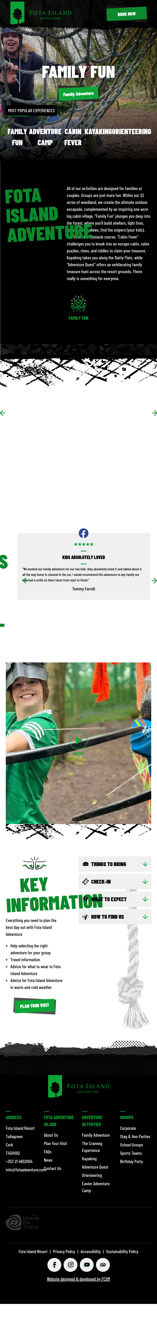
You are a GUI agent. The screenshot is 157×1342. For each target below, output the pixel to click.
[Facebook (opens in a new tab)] (54, 1265)
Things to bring (108, 864)
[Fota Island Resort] (40, 22)
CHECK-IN (101, 881)
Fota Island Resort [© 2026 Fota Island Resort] (32, 1251)
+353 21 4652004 (19, 1161)
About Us (51, 1135)
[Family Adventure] (79, 94)
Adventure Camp (45, 137)
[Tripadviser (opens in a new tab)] (103, 1265)
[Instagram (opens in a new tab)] (70, 1265)
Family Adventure (96, 1135)
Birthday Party (131, 1161)
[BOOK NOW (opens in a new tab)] (127, 14)
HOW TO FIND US (107, 916)
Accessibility (91, 1251)
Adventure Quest (95, 1167)
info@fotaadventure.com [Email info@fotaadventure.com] (26, 1169)
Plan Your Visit (55, 1143)
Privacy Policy (64, 1251)
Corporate (128, 1128)
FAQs (48, 1151)
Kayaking (98, 131)
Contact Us (52, 1168)
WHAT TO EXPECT (109, 899)
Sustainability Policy (122, 1251)
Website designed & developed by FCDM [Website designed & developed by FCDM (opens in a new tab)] (78, 1279)
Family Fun (17, 137)
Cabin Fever (73, 137)
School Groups (131, 1144)
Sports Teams (131, 1153)
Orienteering (131, 131)
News (48, 1160)
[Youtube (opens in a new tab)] (87, 1265)
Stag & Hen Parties (135, 1136)
